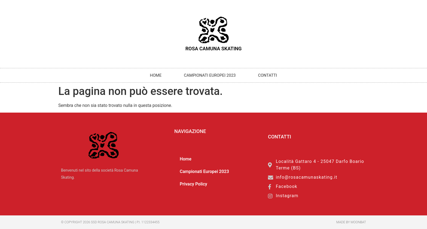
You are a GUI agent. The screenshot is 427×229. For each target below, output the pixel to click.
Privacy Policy (193, 184)
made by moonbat (351, 222)
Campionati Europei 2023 (210, 75)
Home (156, 75)
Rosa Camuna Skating (213, 48)
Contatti (267, 75)
